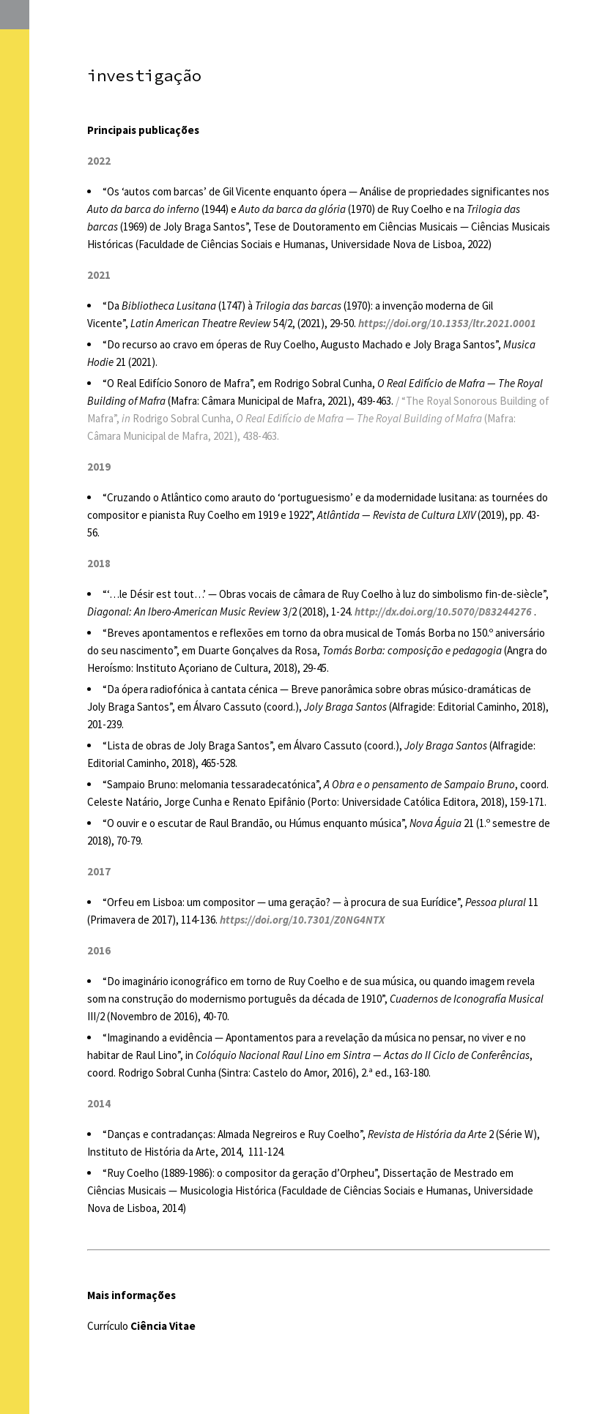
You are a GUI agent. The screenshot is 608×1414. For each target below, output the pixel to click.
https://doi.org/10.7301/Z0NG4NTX (302, 920)
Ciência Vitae (163, 1326)
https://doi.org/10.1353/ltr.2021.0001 (447, 323)
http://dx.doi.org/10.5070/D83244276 (443, 611)
